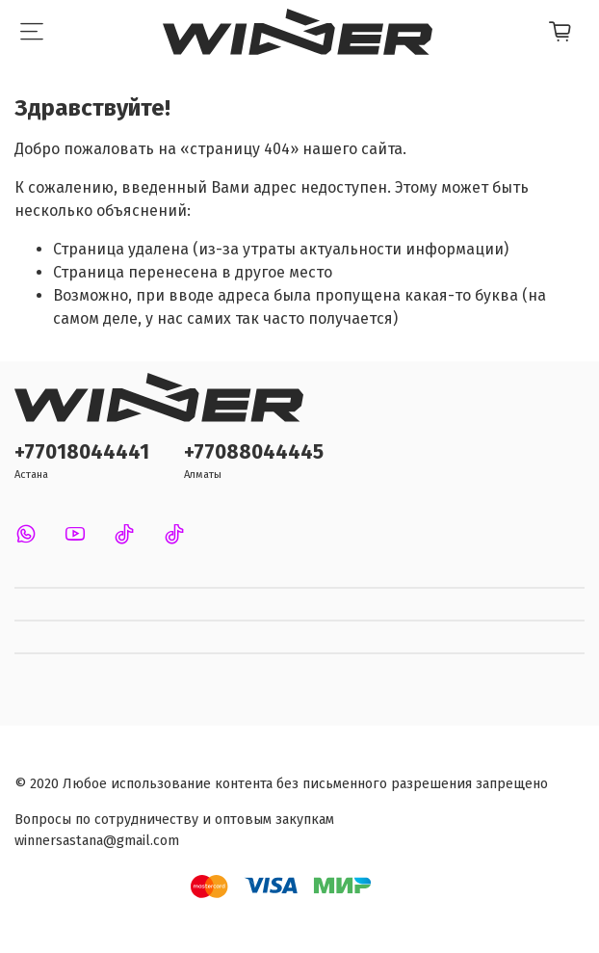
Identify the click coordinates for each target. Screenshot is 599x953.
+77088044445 (254, 452)
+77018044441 (81, 452)
